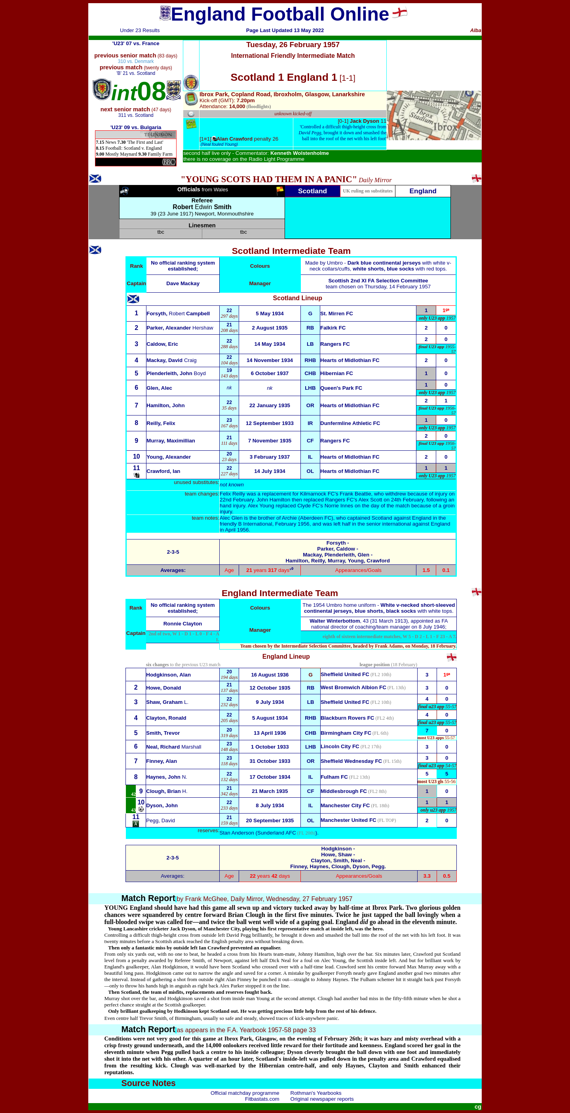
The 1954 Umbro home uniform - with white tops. (378, 608)
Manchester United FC (348, 820)
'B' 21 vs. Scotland (135, 73)
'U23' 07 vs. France (136, 43)
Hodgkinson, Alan (168, 675)
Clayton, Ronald (166, 718)
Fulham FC (334, 777)
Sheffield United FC (345, 702)
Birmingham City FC (346, 733)
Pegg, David (160, 820)
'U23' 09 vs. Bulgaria (136, 127)
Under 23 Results (140, 30)
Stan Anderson (236, 833)
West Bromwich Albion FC (353, 687)
